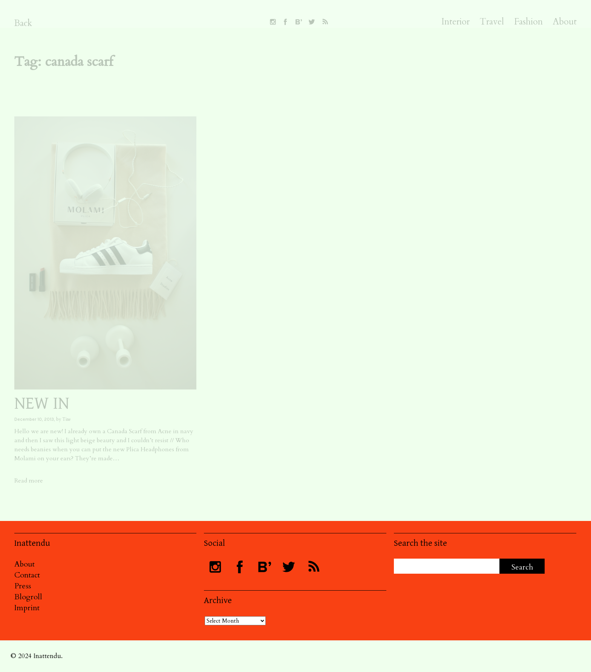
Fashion (528, 21)
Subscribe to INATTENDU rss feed (325, 21)
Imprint (27, 608)
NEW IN (41, 404)
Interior (455, 21)
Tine (66, 419)
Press (22, 586)
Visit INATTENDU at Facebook (285, 21)
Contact (27, 575)
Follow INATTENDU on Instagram (273, 21)
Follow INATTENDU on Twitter (311, 21)
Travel (492, 21)
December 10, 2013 (34, 419)
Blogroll (28, 597)
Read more (28, 481)
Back (23, 23)
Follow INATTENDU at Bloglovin (298, 21)
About (565, 21)
